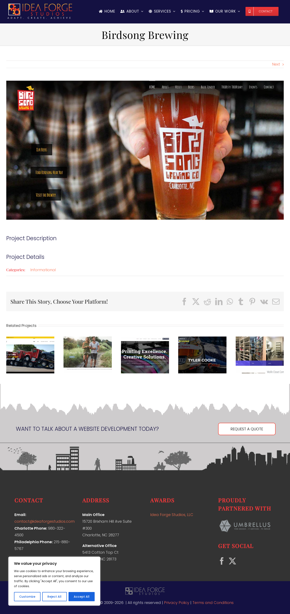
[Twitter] (232, 561)
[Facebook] (221, 561)
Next (276, 64)
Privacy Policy (176, 602)
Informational (43, 269)
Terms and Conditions (213, 602)
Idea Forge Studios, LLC (171, 514)
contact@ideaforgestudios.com (44, 521)
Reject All (54, 597)
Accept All (81, 597)
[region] (54, 581)
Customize (27, 597)
